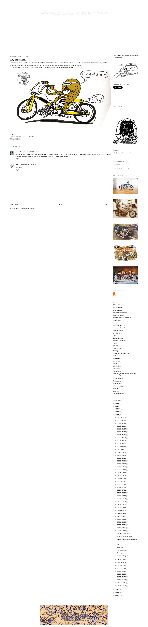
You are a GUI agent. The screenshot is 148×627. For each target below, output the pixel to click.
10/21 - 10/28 (121, 440)
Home (61, 204)
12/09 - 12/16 (121, 423)
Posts (117, 165)
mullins (115, 345)
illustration (29, 136)
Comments (119, 168)
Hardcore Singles (122, 556)
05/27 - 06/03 (121, 499)
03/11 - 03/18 (121, 531)
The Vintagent (117, 381)
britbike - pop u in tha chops (122, 318)
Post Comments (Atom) (26, 208)
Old (118, 544)
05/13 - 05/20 (121, 504)
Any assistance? (18, 60)
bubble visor (117, 320)
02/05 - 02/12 (121, 571)
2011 (117, 589)
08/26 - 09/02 (121, 464)
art (17, 136)
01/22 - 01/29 (121, 577)
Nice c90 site (117, 348)
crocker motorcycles (119, 328)
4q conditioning (118, 307)
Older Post (107, 204)
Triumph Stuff (117, 383)
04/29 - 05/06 (121, 510)
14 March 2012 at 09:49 (28, 165)
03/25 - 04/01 (121, 525)
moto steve (19, 152)
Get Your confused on (124, 533)
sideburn (116, 363)
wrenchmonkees (118, 393)
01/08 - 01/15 (121, 583)
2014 (117, 409)
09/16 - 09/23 (121, 455)
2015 (117, 406)
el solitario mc (117, 333)
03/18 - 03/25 (121, 528)
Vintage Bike (117, 388)
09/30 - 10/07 (121, 449)
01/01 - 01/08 (121, 586)
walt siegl (116, 391)
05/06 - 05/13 (121, 507)
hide (114, 335)
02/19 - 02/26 (121, 565)
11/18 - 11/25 (121, 429)
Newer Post (14, 204)
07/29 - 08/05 (121, 475)
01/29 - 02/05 (121, 574)
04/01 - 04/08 (121, 522)
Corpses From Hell (119, 325)
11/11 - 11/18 (121, 432)
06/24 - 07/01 (121, 490)
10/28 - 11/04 (121, 438)
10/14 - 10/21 (121, 443)
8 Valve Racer (117, 310)
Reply (17, 158)
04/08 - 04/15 (121, 519)
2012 (117, 415)
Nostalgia (116, 351)
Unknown (117, 293)
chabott (115, 323)
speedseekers (117, 371)
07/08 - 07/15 (121, 484)
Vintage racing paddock (124, 536)
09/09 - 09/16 (121, 458)
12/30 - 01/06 (121, 417)
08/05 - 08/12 (121, 472)
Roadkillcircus (117, 358)
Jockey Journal (118, 338)
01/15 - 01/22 (121, 580)
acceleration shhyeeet (120, 313)
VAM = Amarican (118, 386)
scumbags (116, 361)
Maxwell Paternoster (119, 340)
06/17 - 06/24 (121, 493)
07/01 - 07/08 (121, 487)
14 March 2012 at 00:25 (31, 152)
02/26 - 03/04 (121, 562)
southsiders (117, 366)
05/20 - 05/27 (121, 502)
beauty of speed (118, 315)
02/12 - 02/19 (121, 568)
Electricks (120, 547)
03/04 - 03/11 (121, 559)
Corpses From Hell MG (77, 9)
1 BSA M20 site (118, 305)
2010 (117, 592)
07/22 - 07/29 (121, 478)
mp (17, 165)
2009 (117, 595)
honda (21, 136)
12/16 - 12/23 (121, 420)
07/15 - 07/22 (121, 481)
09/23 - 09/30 (121, 452)
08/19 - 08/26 (121, 467)
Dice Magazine (118, 330)
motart (115, 343)
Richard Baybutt (118, 356)
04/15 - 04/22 (121, 516)
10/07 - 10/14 (121, 446)
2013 (117, 412)
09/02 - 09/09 (121, 461)
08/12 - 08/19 (121, 470)
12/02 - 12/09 (121, 426)
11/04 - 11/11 (121, 435)
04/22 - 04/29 (121, 513)
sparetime (116, 368)
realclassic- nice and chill (121, 353)
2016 (117, 403)
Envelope (120, 553)
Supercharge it (118, 378)
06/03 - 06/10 (121, 496)
